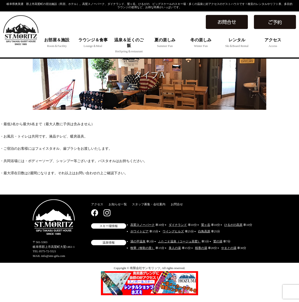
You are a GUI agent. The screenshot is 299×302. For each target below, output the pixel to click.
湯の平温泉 (138, 241)
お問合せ (177, 204)
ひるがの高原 (233, 225)
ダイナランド (178, 225)
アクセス (97, 204)
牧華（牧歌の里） (142, 248)
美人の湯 (175, 248)
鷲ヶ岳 (205, 225)
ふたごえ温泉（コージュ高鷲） (179, 241)
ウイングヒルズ (173, 231)
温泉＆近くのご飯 (129, 45)
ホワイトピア (139, 231)
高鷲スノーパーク (142, 225)
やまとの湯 (228, 248)
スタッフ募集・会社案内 (148, 204)
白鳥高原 (204, 231)
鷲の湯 (217, 241)
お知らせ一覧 (118, 204)
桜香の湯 (201, 248)
